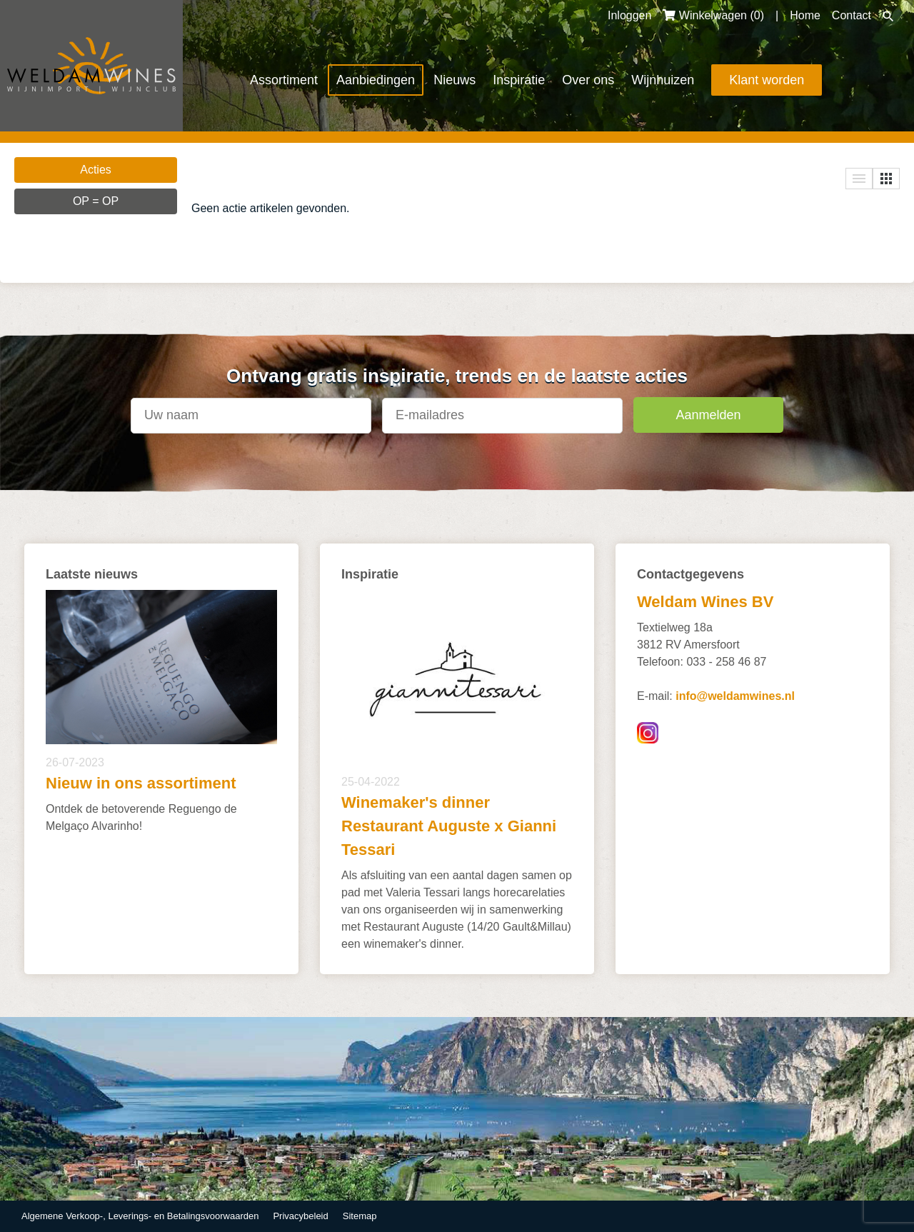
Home (805, 15)
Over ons (588, 80)
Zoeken (888, 16)
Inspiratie (519, 80)
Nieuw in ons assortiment (141, 783)
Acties (95, 170)
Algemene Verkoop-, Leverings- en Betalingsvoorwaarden (139, 1216)
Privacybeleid (300, 1216)
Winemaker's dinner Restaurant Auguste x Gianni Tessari (448, 825)
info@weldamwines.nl (735, 696)
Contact (851, 15)
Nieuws (454, 80)
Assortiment (284, 80)
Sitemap (360, 1216)
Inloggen (629, 15)
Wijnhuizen (662, 80)
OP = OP (96, 201)
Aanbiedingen (375, 80)
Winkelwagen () (713, 15)
